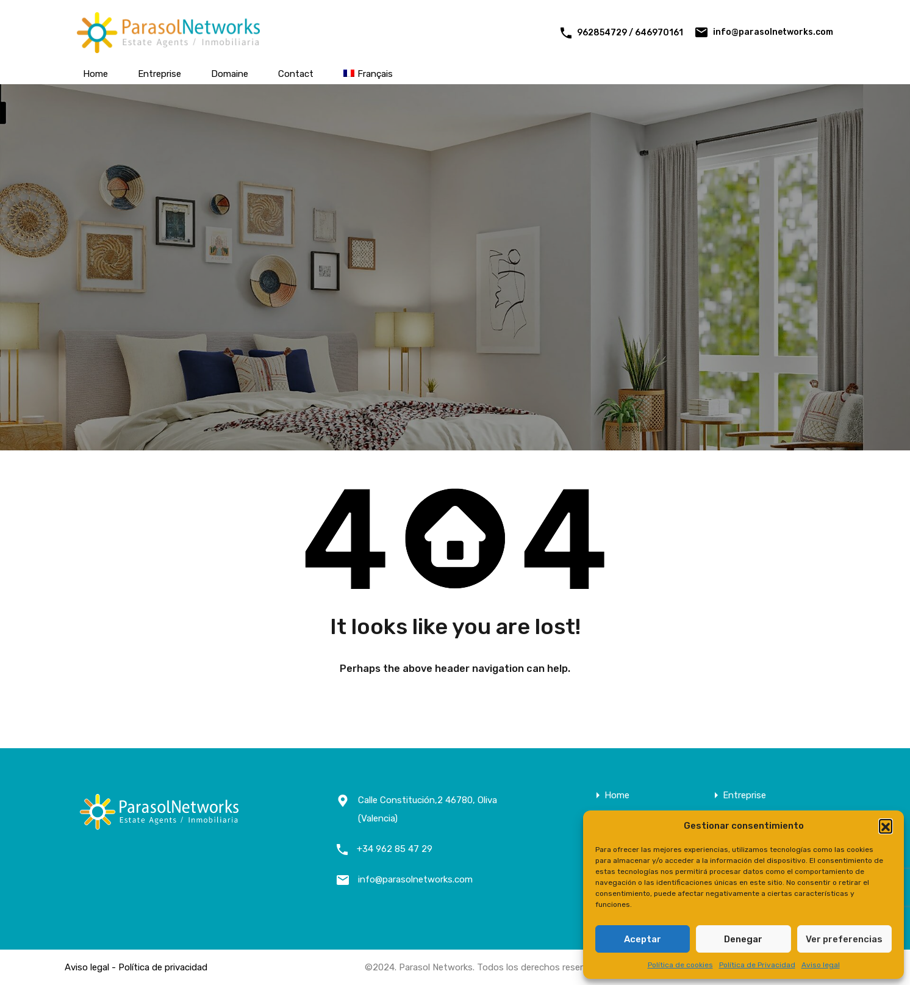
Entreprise (159, 73)
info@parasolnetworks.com (773, 32)
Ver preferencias (844, 939)
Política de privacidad (162, 967)
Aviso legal (820, 965)
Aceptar (642, 939)
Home (95, 73)
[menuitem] (368, 73)
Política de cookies (680, 965)
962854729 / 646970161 (630, 32)
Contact (295, 73)
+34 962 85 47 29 (394, 848)
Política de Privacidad (757, 965)
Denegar (743, 939)
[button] (886, 826)
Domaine (229, 73)
